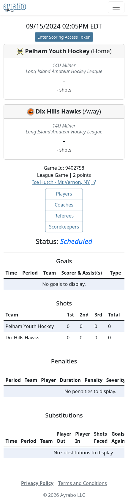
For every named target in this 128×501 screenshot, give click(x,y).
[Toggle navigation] (116, 7)
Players (64, 193)
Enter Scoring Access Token (64, 37)
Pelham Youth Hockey (57, 51)
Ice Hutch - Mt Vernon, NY (64, 182)
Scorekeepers (64, 226)
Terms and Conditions (82, 483)
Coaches (64, 204)
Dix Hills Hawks (58, 111)
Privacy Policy (37, 483)
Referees (64, 215)
